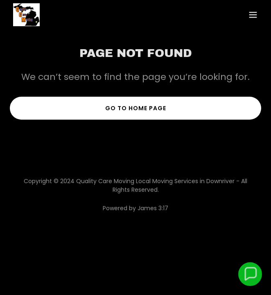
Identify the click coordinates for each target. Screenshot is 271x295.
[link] (26, 14)
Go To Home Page (135, 108)
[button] (253, 15)
